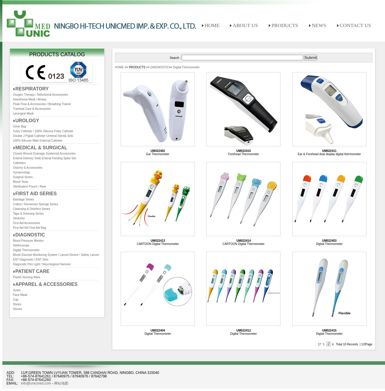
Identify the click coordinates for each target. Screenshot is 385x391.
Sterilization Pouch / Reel (29, 186)
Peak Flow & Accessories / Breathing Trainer (42, 104)
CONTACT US (355, 25)
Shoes (17, 304)
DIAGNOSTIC (30, 234)
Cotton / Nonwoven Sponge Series (35, 204)
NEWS (319, 25)
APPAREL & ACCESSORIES (46, 284)
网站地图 (61, 383)
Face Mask (20, 294)
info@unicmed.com (36, 383)
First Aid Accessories (26, 223)
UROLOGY (27, 120)
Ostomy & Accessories (27, 167)
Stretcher (19, 218)
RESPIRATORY (32, 88)
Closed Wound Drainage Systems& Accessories (44, 153)
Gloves (17, 309)
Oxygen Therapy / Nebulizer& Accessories (40, 94)
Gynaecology (21, 172)
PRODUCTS (284, 25)
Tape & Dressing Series (28, 213)
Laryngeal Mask (23, 113)
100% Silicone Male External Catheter (37, 140)
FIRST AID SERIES (36, 193)
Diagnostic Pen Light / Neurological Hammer (42, 264)
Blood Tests (20, 181)
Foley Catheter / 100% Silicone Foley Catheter (43, 131)
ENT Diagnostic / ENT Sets (30, 259)
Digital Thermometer (26, 250)
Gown (17, 290)
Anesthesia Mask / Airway (30, 99)
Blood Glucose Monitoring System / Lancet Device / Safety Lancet (56, 254)
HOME (212, 25)
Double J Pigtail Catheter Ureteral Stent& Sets (43, 135)
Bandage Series (23, 199)
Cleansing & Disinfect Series (31, 209)
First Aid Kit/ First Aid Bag (29, 227)
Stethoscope (21, 245)
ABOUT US (245, 25)
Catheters (19, 163)
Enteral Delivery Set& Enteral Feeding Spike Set (44, 158)
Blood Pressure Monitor (28, 240)
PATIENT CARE (32, 271)
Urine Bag (19, 126)
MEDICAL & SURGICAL (41, 147)
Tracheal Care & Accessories (32, 108)
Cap (15, 299)
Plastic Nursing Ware (26, 277)
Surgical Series (23, 177)
